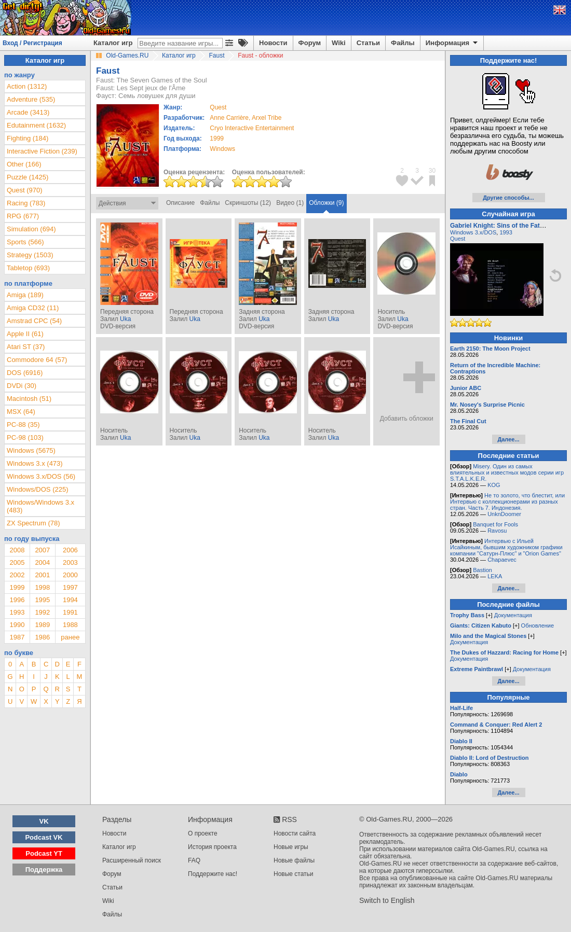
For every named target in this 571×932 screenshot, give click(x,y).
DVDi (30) (21, 386)
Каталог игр (112, 43)
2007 (42, 550)
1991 (70, 612)
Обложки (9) (326, 202)
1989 (42, 625)
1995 (42, 600)
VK (44, 821)
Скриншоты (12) (248, 202)
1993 (16, 612)
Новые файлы (294, 860)
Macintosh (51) (29, 398)
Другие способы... (508, 197)
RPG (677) (23, 216)
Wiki (339, 43)
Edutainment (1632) (36, 125)
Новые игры (291, 847)
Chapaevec (501, 560)
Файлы (403, 43)
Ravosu (497, 530)
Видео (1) (290, 202)
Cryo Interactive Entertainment (252, 128)
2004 (42, 562)
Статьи (368, 43)
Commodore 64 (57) (37, 360)
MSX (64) (21, 411)
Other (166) (24, 164)
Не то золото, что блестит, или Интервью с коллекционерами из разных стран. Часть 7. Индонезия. (507, 501)
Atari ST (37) (26, 347)
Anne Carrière (229, 117)
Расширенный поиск (131, 860)
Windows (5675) (31, 450)
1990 (16, 625)
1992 (42, 612)
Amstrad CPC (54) (34, 321)
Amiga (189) (25, 295)
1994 (70, 600)
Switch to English (387, 900)
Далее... (508, 439)
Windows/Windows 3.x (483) (40, 506)
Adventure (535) (31, 99)
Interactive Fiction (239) (42, 151)
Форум (309, 43)
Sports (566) (25, 242)
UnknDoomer (504, 514)
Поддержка (44, 869)
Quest (457, 238)
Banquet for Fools (495, 524)
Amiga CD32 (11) (33, 308)
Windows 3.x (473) (35, 463)
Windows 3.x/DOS (473, 232)
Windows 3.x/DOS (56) (41, 476)
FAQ (194, 860)
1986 (42, 637)
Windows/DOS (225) (37, 489)
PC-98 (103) (25, 437)
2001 (42, 575)
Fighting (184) (27, 138)
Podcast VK (43, 837)
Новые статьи (294, 874)
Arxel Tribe (266, 117)
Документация (513, 615)
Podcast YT (43, 853)
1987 (16, 637)
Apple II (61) (25, 334)
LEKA (494, 576)
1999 (217, 138)
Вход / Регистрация (32, 43)
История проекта (212, 847)
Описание (180, 202)
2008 (16, 550)
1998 (42, 587)
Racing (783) (26, 203)
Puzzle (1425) (27, 177)
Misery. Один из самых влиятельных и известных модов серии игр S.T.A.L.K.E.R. (507, 472)
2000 (70, 575)
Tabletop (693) (28, 268)
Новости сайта (295, 833)
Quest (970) (25, 190)
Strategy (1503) (30, 255)
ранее (70, 637)
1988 (70, 625)
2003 (70, 562)
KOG (493, 485)
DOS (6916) (25, 373)
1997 (70, 587)
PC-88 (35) (23, 424)
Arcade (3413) (28, 112)
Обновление (537, 625)
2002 (16, 575)
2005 (16, 562)
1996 (16, 600)
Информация (452, 43)
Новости (273, 43)
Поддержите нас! (212, 874)
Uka (125, 319)
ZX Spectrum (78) (33, 523)
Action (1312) (27, 86)
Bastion (482, 570)
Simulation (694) (31, 229)
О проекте (202, 833)
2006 (70, 550)
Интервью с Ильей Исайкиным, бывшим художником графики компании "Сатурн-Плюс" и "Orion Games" (506, 547)
